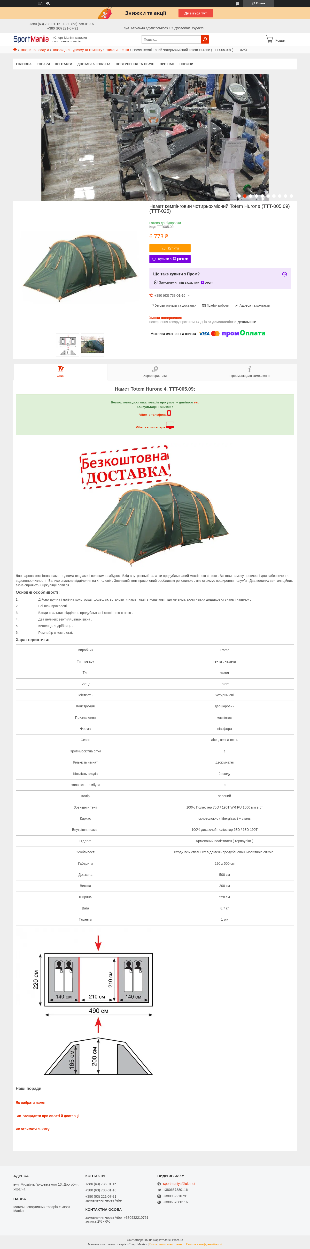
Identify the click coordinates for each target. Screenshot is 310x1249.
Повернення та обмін (135, 64)
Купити (173, 248)
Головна (23, 64)
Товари (43, 64)
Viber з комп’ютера (150, 427)
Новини (186, 64)
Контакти (63, 64)
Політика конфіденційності (204, 1244)
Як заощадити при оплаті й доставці (47, 1116)
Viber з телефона (153, 414)
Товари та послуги (34, 50)
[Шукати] (205, 39)
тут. (196, 402)
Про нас (167, 64)
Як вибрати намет (31, 1103)
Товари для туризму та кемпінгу (77, 50)
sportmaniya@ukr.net (179, 1184)
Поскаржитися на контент (166, 1244)
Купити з (173, 259)
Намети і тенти (117, 50)
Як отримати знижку (32, 1129)
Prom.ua (177, 1240)
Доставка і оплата (94, 64)
